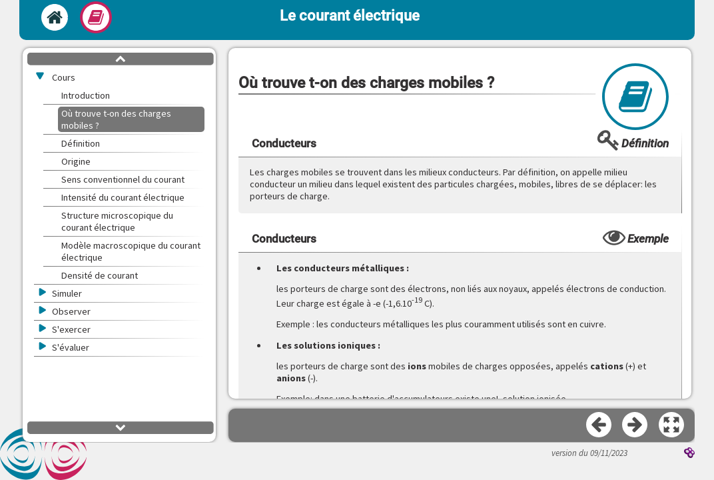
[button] (672, 425)
